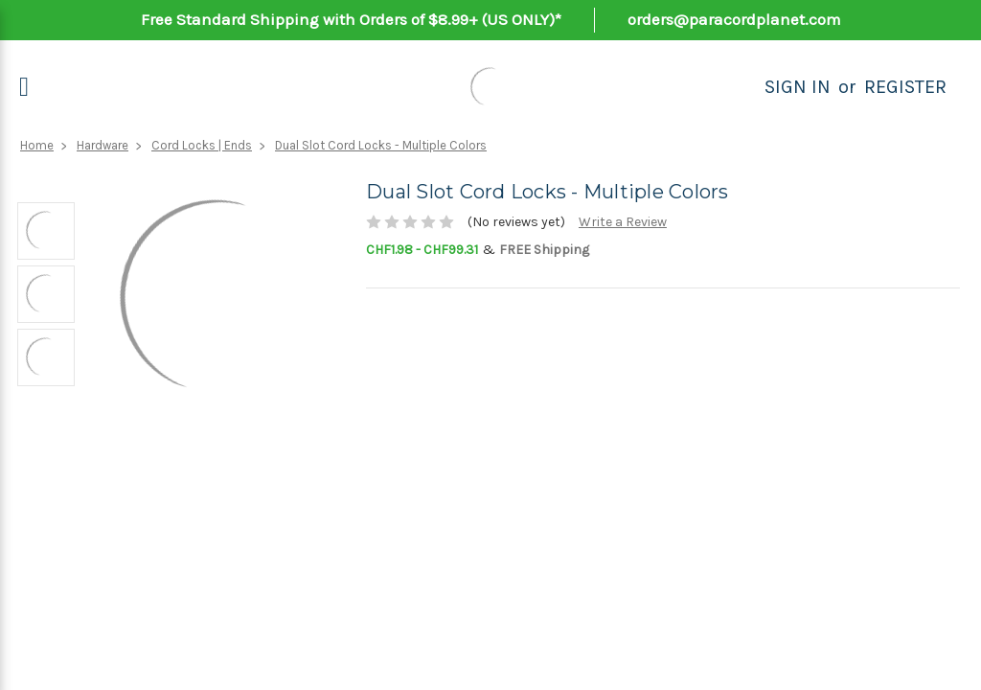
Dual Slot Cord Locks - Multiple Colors (381, 145)
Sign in (797, 87)
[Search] (743, 87)
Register (905, 87)
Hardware (102, 145)
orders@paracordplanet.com (734, 19)
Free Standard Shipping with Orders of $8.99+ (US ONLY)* (351, 19)
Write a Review (623, 222)
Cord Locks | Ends (201, 145)
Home (37, 145)
